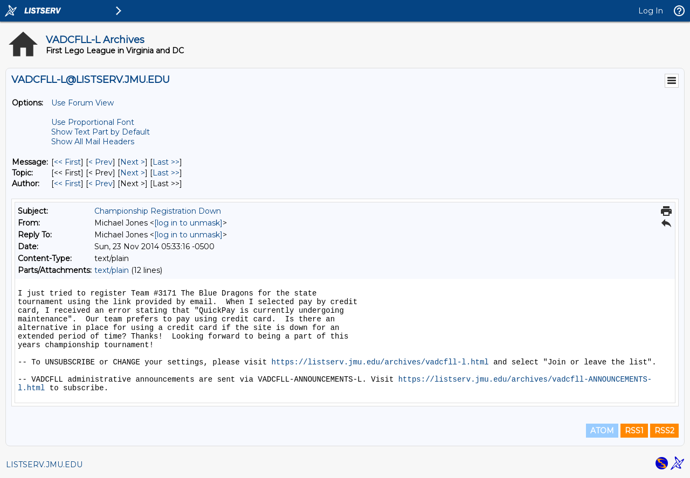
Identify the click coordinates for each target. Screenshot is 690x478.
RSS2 (664, 430)
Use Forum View (82, 103)
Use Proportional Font (92, 122)
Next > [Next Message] (132, 162)
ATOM (602, 430)
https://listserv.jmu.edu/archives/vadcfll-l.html (379, 362)
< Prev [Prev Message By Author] (100, 183)
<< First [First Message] (67, 162)
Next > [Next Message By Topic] (132, 173)
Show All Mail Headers (92, 141)
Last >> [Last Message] (166, 162)
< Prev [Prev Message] (100, 162)
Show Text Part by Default (100, 132)
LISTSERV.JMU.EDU (44, 464)
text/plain (111, 270)
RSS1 (634, 430)
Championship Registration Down (157, 211)
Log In (650, 11)
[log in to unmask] (188, 223)
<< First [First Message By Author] (67, 183)
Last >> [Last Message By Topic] (166, 173)
